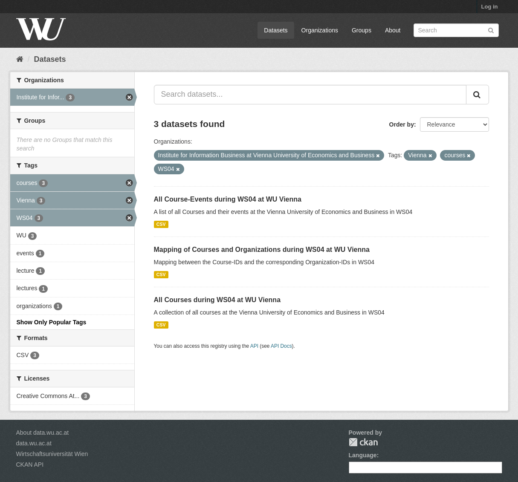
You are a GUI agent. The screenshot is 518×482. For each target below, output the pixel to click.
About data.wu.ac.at (42, 432)
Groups (361, 30)
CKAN (363, 442)
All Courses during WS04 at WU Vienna (217, 299)
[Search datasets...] (310, 94)
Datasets (275, 30)
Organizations (319, 30)
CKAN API (30, 464)
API (254, 346)
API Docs (281, 346)
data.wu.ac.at (34, 443)
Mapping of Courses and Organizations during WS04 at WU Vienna (262, 249)
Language (363, 455)
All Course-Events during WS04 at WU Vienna (227, 199)
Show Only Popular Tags (52, 322)
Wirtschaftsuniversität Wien (52, 453)
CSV (161, 224)
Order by (401, 124)
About (393, 30)
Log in (489, 6)
